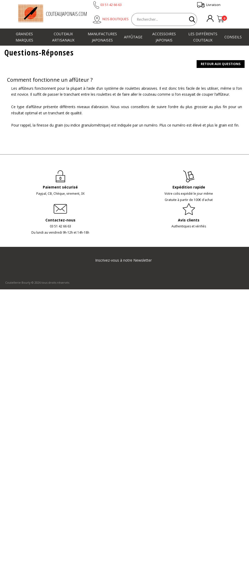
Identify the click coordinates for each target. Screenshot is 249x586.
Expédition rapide (188, 187)
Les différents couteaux (202, 37)
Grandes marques (24, 37)
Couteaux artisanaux (63, 37)
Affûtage (133, 36)
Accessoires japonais (164, 37)
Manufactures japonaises (102, 37)
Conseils (233, 36)
